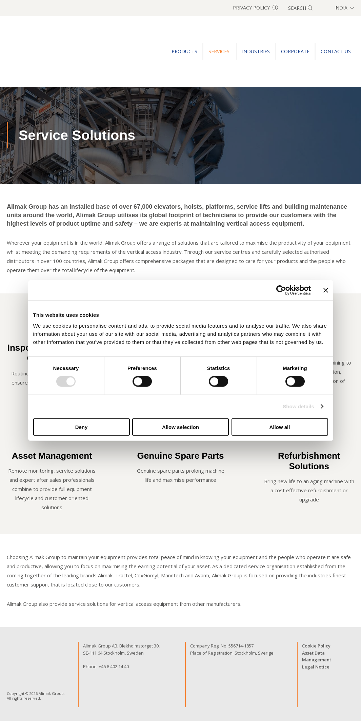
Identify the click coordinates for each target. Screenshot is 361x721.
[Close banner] (325, 290)
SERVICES (219, 51)
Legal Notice (315, 667)
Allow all (279, 427)
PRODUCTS (184, 51)
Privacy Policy (255, 7)
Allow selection (180, 427)
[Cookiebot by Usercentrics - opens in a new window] (281, 290)
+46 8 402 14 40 (114, 666)
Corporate (295, 51)
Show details (298, 406)
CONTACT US (336, 51)
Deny (81, 427)
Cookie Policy (316, 646)
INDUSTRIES (256, 51)
